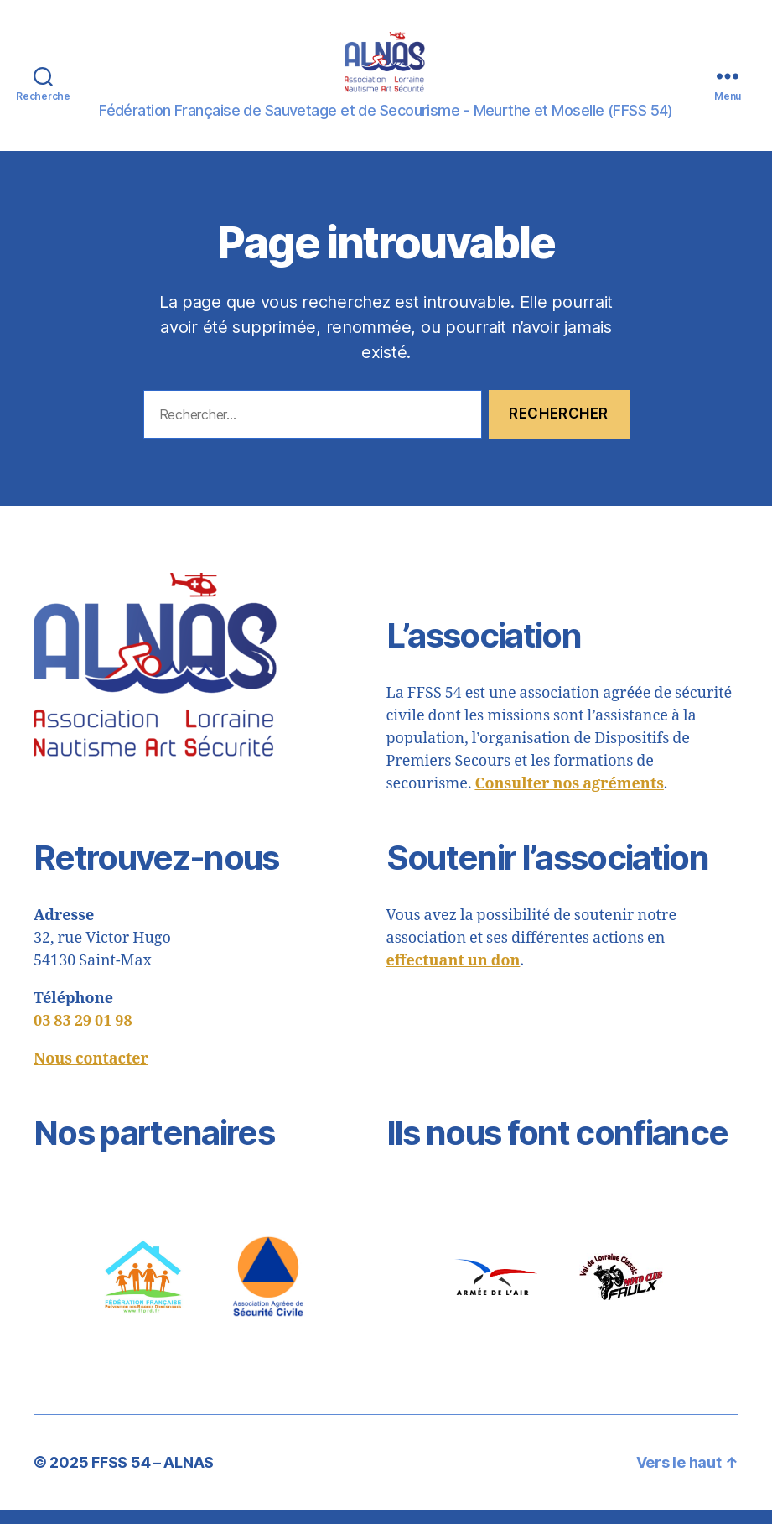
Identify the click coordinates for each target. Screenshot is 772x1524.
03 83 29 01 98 (83, 1035)
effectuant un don (453, 975)
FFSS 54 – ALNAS (152, 1476)
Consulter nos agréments (568, 798)
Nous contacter (91, 1073)
